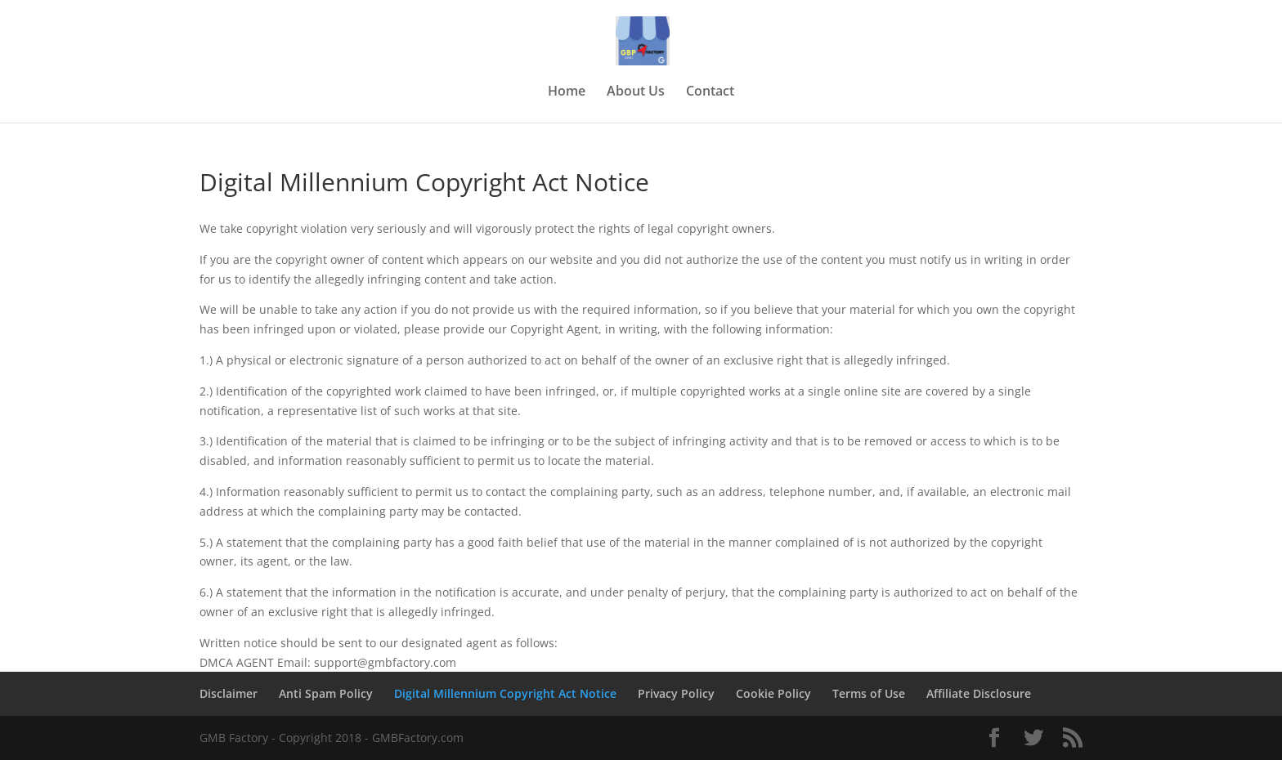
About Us (636, 92)
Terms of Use (868, 693)
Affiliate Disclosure (978, 693)
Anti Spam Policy (326, 693)
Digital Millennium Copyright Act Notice (505, 693)
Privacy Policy (676, 693)
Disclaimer (228, 693)
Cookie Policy (773, 693)
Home (566, 92)
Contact (710, 92)
